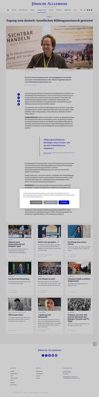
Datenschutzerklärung (36, 197)
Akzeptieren (63, 202)
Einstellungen (50, 202)
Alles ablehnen (36, 202)
